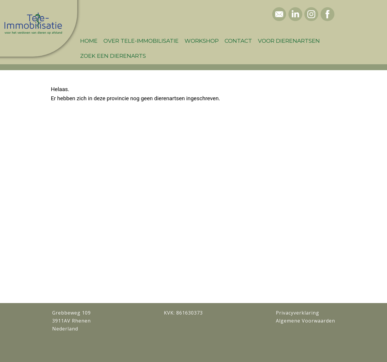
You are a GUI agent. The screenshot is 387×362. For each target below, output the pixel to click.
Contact (238, 40)
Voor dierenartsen (289, 40)
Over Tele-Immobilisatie (141, 40)
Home (89, 40)
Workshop (202, 40)
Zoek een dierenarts (113, 55)
